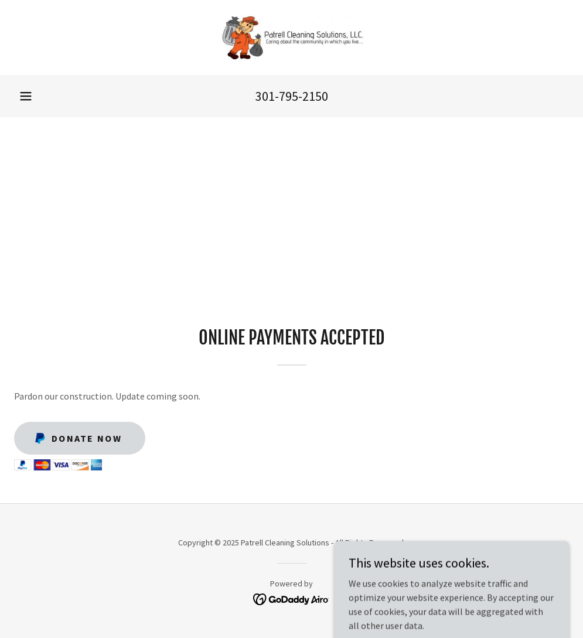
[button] (25, 96)
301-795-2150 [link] (291, 96)
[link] (291, 37)
